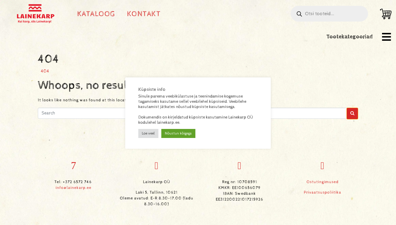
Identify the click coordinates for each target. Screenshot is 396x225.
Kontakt (144, 14)
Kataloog (96, 14)
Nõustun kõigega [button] (178, 133)
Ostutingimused (323, 182)
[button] (386, 37)
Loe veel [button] (148, 133)
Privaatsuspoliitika (322, 192)
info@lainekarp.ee (73, 187)
